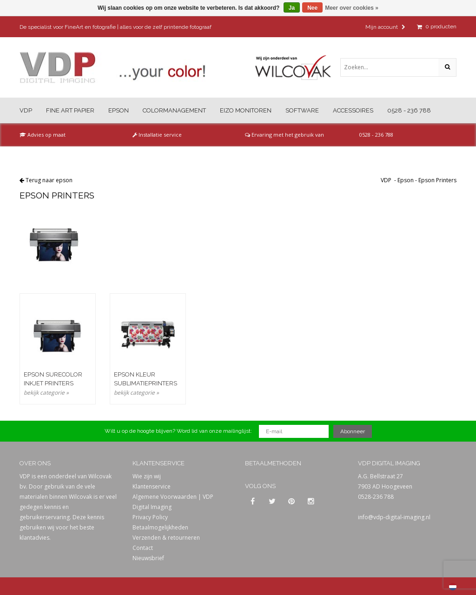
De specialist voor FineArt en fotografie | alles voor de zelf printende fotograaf (116, 27)
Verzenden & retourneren (166, 538)
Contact (142, 548)
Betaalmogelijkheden (160, 527)
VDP (26, 110)
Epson (118, 110)
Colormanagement (174, 110)
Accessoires (353, 110)
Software (302, 110)
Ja (292, 8)
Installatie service (157, 134)
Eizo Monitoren (245, 110)
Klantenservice (151, 486)
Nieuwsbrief (148, 558)
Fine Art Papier (70, 110)
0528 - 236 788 (409, 110)
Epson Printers (437, 180)
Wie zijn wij (146, 476)
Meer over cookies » (351, 8)
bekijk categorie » (46, 393)
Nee (312, 8)
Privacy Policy (150, 517)
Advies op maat (43, 134)
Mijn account (385, 27)
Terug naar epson (49, 180)
